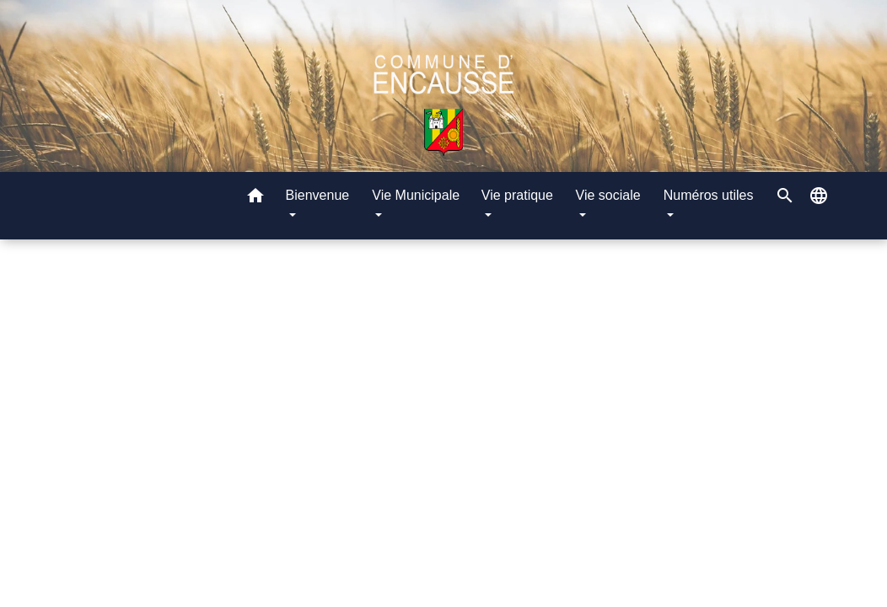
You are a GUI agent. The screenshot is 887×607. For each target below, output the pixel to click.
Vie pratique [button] (517, 195)
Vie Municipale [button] (416, 195)
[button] (255, 198)
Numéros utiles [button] (709, 195)
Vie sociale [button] (608, 195)
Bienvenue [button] (318, 195)
